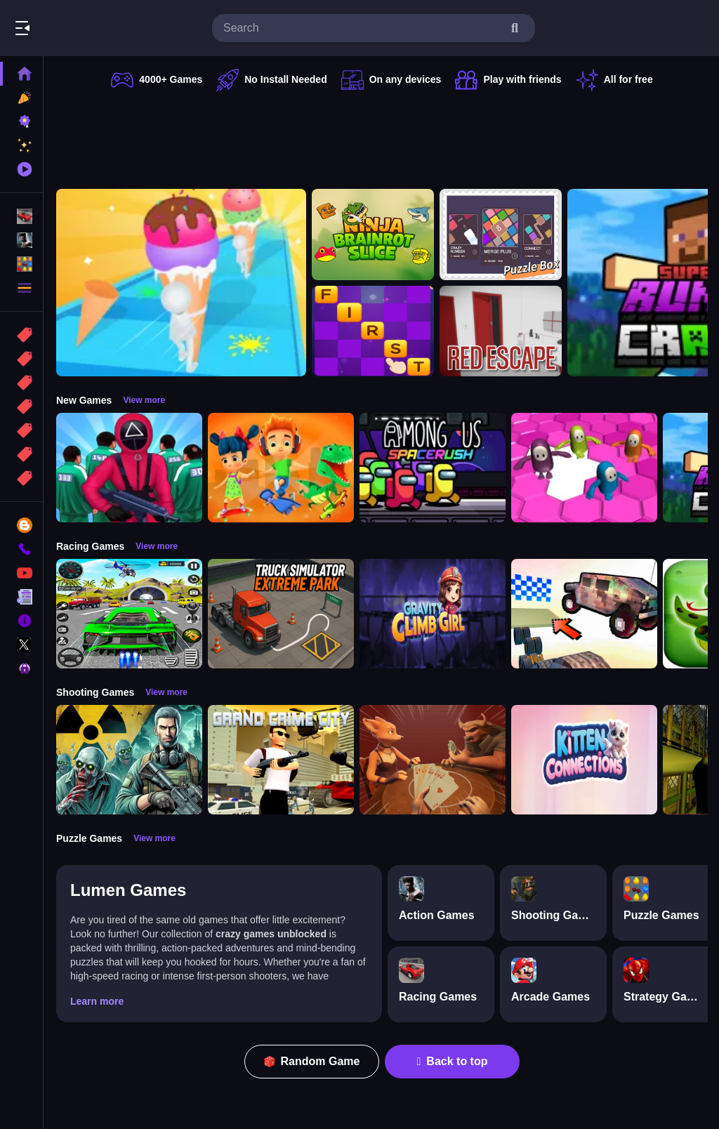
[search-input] (362, 28)
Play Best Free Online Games (90, 28)
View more (144, 400)
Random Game (312, 1061)
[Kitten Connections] (584, 759)
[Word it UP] (373, 331)
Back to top (452, 1061)
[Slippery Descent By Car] (584, 613)
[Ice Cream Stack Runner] (181, 282)
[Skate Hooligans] (281, 467)
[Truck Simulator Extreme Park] (281, 613)
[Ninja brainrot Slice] (373, 234)
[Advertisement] (382, 137)
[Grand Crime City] (281, 759)
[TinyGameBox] (501, 234)
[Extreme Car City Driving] (129, 613)
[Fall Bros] (584, 467)
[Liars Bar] (433, 759)
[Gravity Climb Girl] (433, 613)
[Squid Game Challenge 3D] (129, 467)
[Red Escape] (501, 331)
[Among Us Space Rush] (433, 467)
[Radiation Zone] (129, 759)
